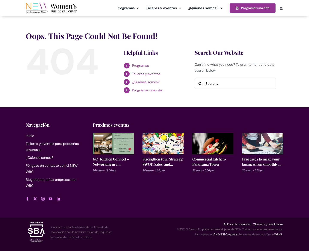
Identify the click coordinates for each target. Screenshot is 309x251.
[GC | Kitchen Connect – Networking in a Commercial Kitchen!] (113, 143)
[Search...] (235, 83)
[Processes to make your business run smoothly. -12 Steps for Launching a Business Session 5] (262, 143)
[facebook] (27, 198)
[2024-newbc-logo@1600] (51, 4)
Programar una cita (147, 90)
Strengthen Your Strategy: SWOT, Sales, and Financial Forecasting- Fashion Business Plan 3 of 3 (163, 161)
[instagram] (43, 198)
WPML (278, 234)
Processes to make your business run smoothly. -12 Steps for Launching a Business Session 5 (262, 161)
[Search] (200, 83)
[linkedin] (58, 198)
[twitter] (35, 198)
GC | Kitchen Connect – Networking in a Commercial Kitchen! (111, 161)
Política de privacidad (237, 224)
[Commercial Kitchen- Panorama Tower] (212, 143)
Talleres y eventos (146, 73)
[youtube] (50, 198)
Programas (140, 65)
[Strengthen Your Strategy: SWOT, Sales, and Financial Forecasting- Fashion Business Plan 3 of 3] (163, 143)
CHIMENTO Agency (225, 234)
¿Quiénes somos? (145, 82)
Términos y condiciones (268, 224)
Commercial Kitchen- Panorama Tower (209, 161)
